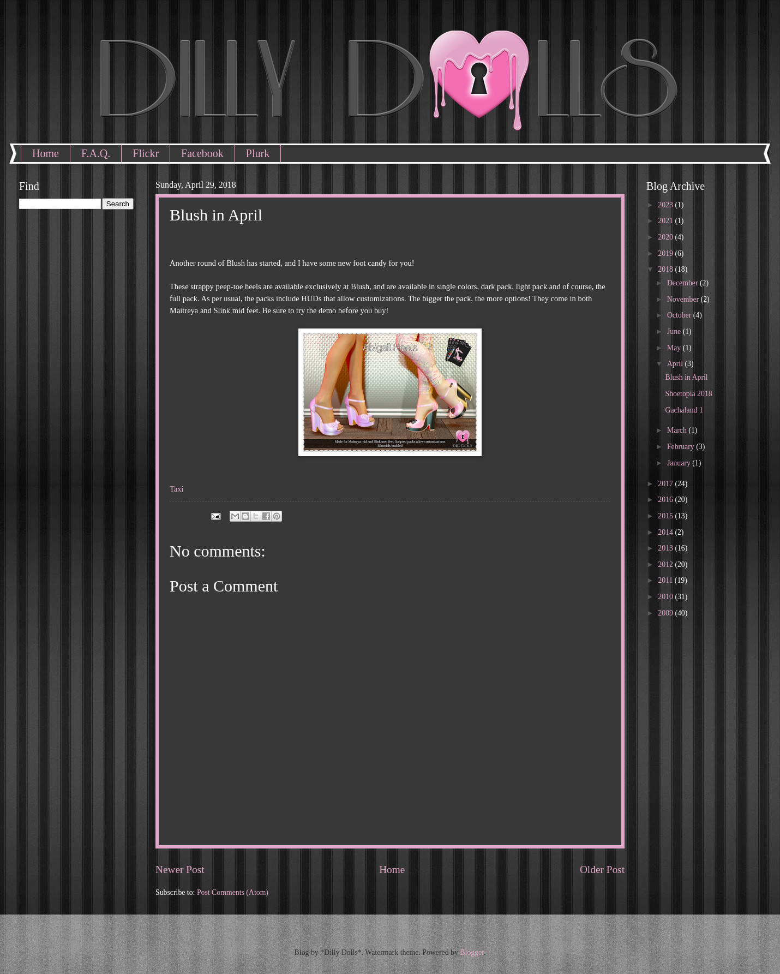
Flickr (146, 153)
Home (45, 153)
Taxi (177, 489)
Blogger (472, 952)
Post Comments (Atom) (232, 892)
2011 (666, 580)
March (677, 430)
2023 (666, 205)
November (684, 299)
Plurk (257, 153)
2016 (666, 499)
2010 (666, 597)
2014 (666, 532)
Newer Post (180, 869)
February (681, 447)
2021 (666, 221)
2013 (666, 548)
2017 (666, 484)
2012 (666, 564)
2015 (666, 516)
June (675, 331)
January (679, 463)
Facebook (202, 153)
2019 (666, 253)
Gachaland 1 (684, 410)
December (683, 283)
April (676, 364)
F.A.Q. (95, 153)
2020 (666, 237)
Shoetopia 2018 (688, 394)
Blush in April (686, 377)
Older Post (602, 869)
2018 (666, 269)
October (680, 315)
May (675, 348)
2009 (666, 613)
